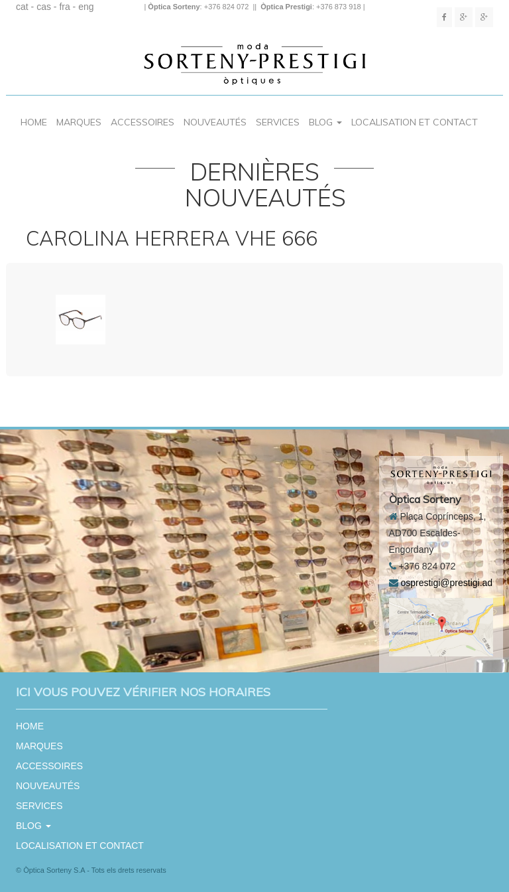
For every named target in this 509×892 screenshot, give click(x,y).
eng (85, 6)
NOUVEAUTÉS (215, 122)
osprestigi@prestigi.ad (446, 582)
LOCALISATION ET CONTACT (414, 122)
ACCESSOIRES (142, 122)
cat (22, 6)
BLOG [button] (325, 122)
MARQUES (78, 122)
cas (43, 6)
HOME (34, 122)
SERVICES (278, 122)
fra (64, 6)
